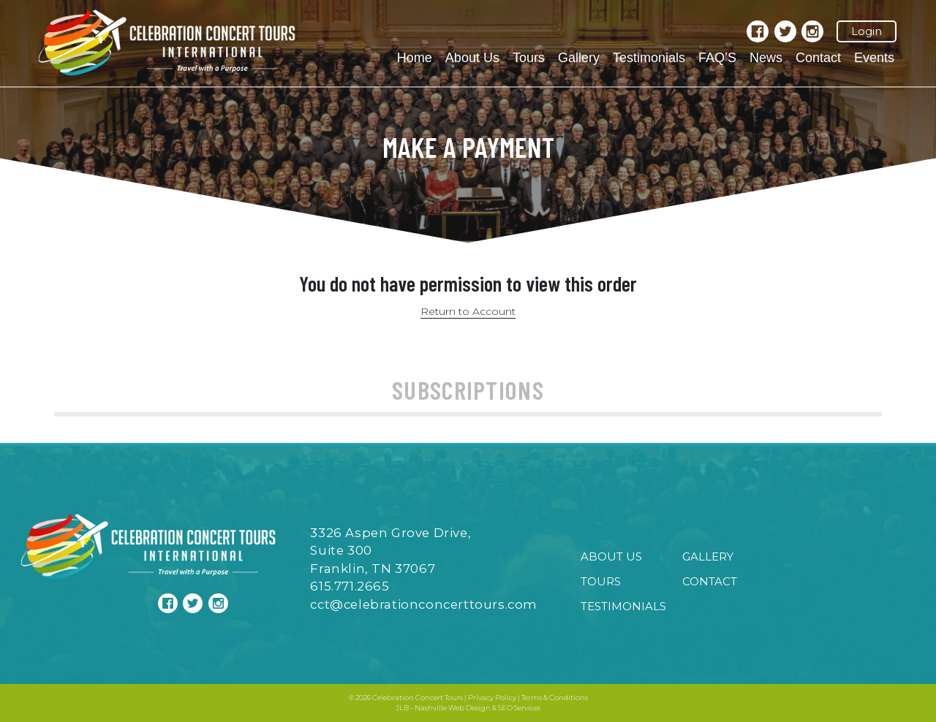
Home (414, 57)
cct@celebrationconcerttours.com (423, 604)
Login (866, 31)
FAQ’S (717, 57)
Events (874, 57)
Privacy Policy (492, 698)
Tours (529, 57)
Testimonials (649, 57)
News (766, 57)
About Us (472, 57)
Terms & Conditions (554, 698)
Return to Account (468, 311)
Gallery (579, 57)
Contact (818, 57)
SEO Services (519, 708)
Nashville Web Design (453, 708)
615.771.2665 (349, 586)
